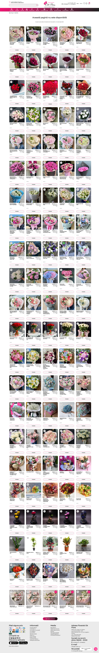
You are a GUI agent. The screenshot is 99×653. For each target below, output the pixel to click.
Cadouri (51, 10)
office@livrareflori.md (75, 646)
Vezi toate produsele (50, 618)
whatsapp (74, 650)
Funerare (72, 10)
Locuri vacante (33, 636)
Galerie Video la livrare (55, 630)
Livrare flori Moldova (34, 639)
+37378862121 (65, 4)
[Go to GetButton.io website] (96, 651)
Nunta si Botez (65, 10)
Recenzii (52, 631)
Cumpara (17, 76)
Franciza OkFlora (33, 627)
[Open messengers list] (95, 649)
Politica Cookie (33, 637)
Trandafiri (12, 10)
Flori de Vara (31, 10)
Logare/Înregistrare (55, 633)
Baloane (37, 10)
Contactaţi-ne (33, 628)
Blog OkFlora (53, 627)
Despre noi (32, 635)
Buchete (22, 10)
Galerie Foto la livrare (55, 628)
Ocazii (27, 10)
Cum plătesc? (32, 631)
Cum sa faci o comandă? (35, 630)
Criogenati (17, 10)
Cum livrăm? (32, 632)
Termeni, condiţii (33, 633)
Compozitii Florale (44, 10)
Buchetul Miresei (57, 10)
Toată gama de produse (35, 640)
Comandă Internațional (55, 635)
